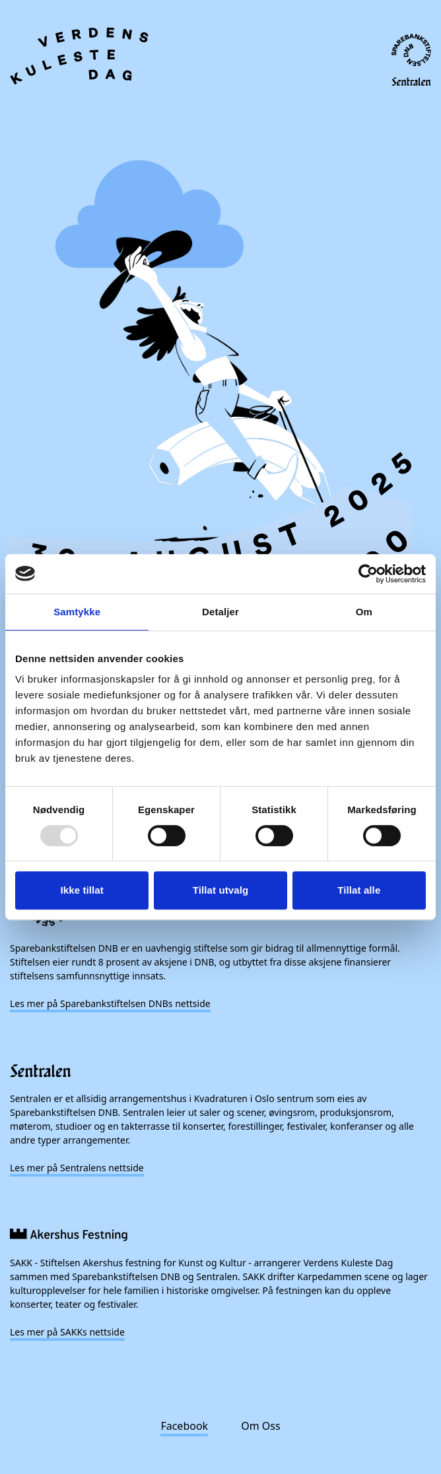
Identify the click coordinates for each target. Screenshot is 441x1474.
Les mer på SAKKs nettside (67, 1332)
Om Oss (260, 1426)
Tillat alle (358, 890)
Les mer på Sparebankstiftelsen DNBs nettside (110, 1003)
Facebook (184, 1426)
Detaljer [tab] (220, 611)
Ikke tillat (82, 890)
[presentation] (220, 464)
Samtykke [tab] (76, 611)
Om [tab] (364, 611)
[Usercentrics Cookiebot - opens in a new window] (368, 574)
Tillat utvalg (220, 890)
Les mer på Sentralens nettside (77, 1167)
